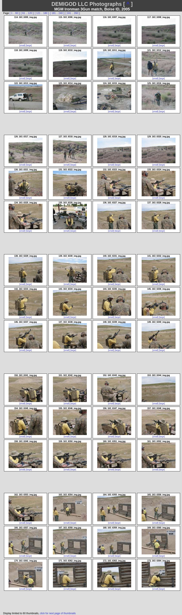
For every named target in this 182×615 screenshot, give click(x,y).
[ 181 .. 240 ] (57, 13)
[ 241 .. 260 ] (72, 13)
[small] (22, 45)
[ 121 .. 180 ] (42, 13)
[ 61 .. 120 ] (27, 13)
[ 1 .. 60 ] (14, 13)
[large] (29, 45)
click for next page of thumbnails (58, 613)
